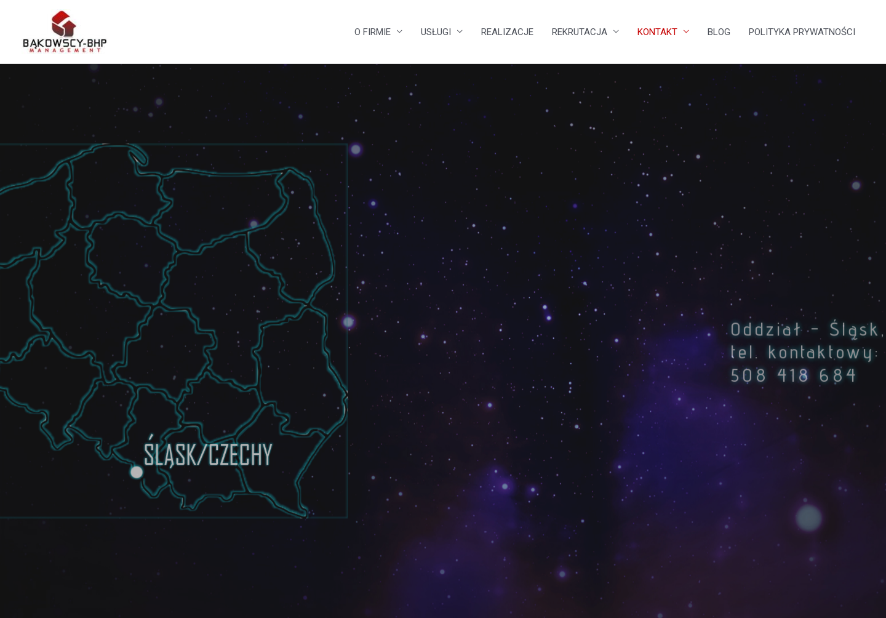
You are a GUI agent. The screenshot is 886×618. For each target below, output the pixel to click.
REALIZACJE (507, 32)
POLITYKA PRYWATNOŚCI (802, 32)
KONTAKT (657, 32)
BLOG (719, 32)
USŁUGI (436, 32)
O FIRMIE (372, 32)
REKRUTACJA (579, 32)
